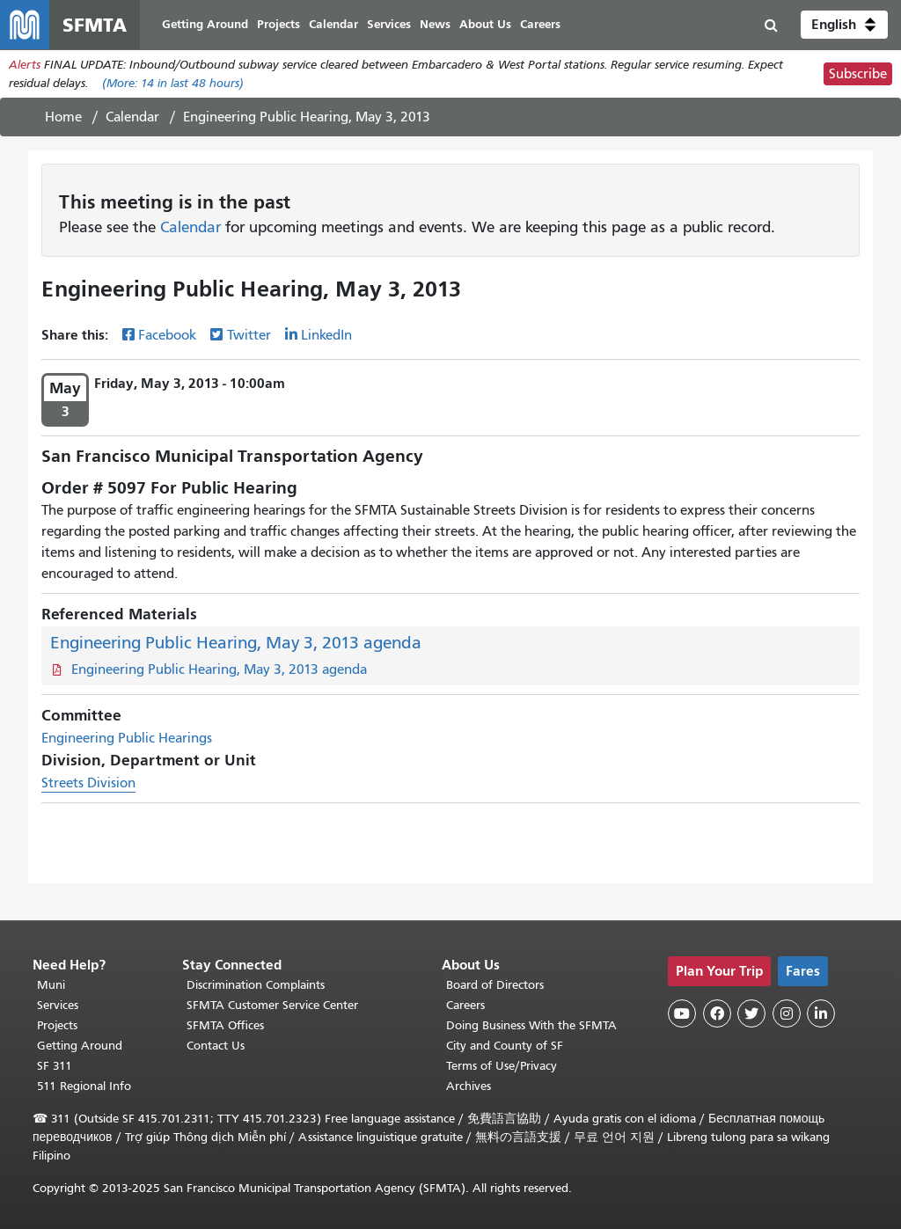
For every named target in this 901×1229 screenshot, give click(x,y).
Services (57, 1005)
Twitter (249, 335)
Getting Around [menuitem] (205, 24)
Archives (468, 1086)
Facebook (167, 335)
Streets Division (88, 783)
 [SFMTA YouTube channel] (682, 1013)
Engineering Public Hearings (126, 738)
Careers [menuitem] (540, 24)
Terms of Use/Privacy (501, 1065)
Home (63, 117)
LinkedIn (326, 335)
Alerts (24, 64)
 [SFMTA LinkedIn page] (821, 1013)
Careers (465, 1005)
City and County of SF (504, 1045)
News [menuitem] (435, 24)
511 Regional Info (84, 1086)
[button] (844, 25)
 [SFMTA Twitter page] (751, 1013)
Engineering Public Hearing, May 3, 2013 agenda (235, 643)
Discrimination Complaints (256, 984)
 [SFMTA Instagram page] (786, 1013)
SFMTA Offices (225, 1025)
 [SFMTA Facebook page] (717, 1013)
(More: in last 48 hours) (173, 83)
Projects (57, 1025)
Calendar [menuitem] (333, 24)
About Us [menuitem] (485, 24)
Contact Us (216, 1045)
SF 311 (54, 1065)
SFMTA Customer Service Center (272, 1005)
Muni (51, 984)
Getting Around (79, 1045)
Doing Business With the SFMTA (531, 1025)
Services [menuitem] (389, 24)
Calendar (132, 117)
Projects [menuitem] (278, 24)
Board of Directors (495, 984)
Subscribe (858, 74)
